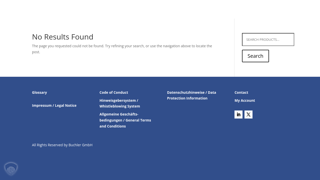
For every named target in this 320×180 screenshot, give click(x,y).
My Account (244, 100)
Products (150, 10)
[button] (11, 169)
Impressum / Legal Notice (54, 105)
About (246, 10)
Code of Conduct (114, 92)
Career (269, 10)
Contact (226, 10)
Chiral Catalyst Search (192, 10)
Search (255, 55)
